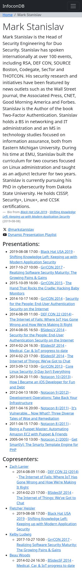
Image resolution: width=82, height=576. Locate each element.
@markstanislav (21, 229)
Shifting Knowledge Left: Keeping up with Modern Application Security (47, 523)
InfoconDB (13, 6)
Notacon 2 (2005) (55, 439)
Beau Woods (20, 555)
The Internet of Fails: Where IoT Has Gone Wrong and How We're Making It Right (47, 482)
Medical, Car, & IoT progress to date (39, 350)
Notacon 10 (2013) (56, 376)
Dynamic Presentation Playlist (32, 234)
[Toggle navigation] (73, 6)
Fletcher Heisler (22, 508)
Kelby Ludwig (20, 534)
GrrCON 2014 (52, 298)
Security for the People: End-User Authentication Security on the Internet (44, 303)
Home (8, 14)
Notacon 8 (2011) (55, 408)
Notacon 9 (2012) (55, 392)
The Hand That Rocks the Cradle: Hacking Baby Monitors (44, 288)
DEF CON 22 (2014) (56, 314)
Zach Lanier (19, 466)
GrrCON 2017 (52, 267)
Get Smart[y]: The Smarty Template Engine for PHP (44, 444)
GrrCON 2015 (52, 283)
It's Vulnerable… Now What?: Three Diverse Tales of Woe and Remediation (43, 413)
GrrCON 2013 (52, 366)
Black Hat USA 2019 (34, 212)
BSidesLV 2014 (52, 329)
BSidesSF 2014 (52, 345)
